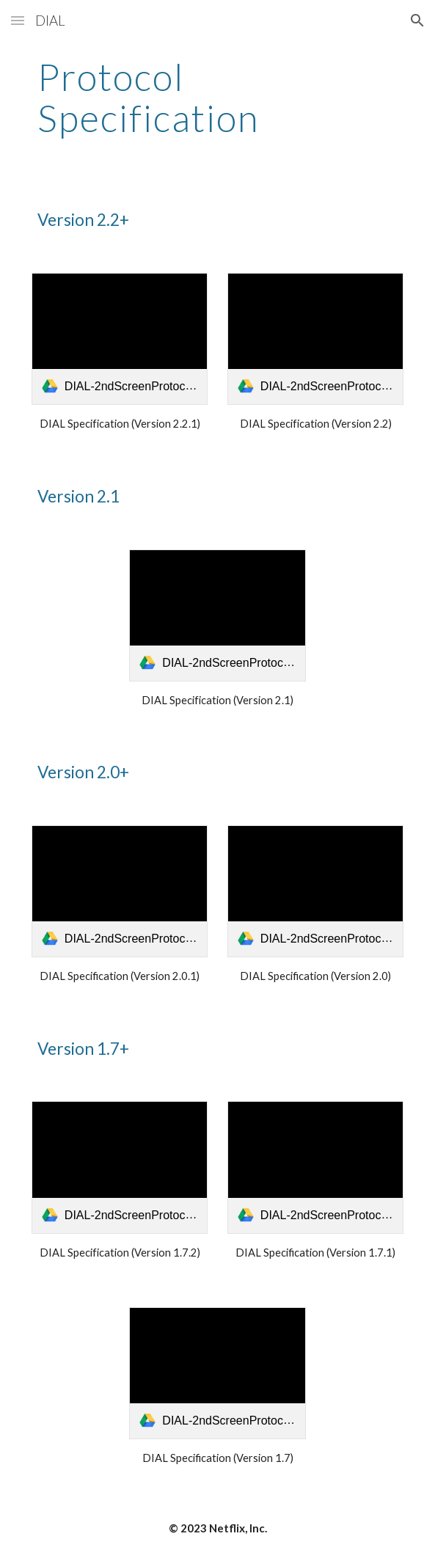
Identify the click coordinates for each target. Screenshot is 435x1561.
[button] (17, 20)
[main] (217, 97)
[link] (120, 339)
